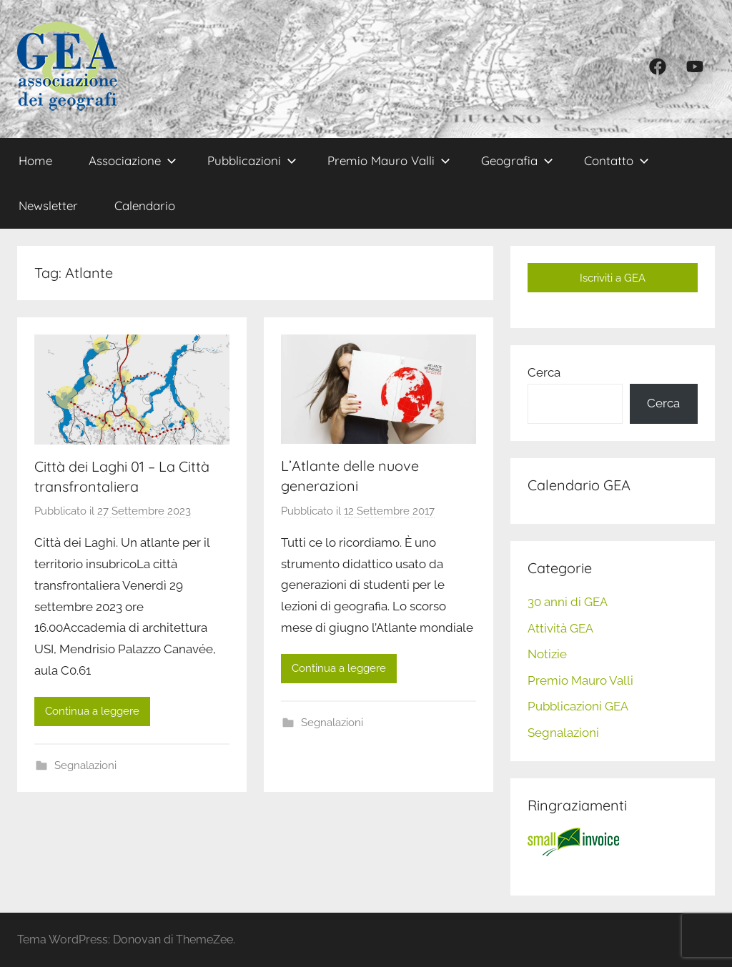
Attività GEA (560, 628)
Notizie (547, 654)
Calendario (144, 205)
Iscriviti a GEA (613, 278)
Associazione (133, 160)
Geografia (517, 160)
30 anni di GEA (568, 602)
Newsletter (48, 205)
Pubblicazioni (252, 160)
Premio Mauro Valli (388, 160)
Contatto (616, 160)
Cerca (544, 372)
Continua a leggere (92, 711)
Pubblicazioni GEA (578, 706)
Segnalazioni (85, 765)
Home (35, 160)
